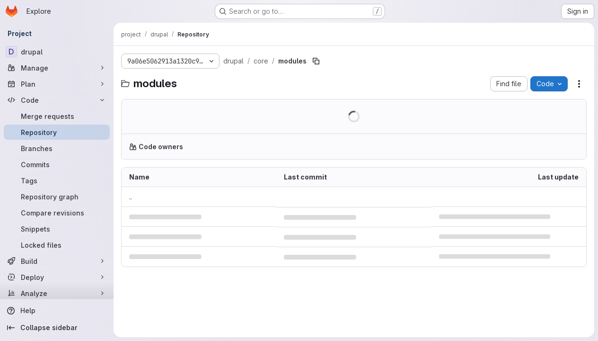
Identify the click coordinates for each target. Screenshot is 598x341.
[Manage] (57, 67)
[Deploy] (57, 277)
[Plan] (57, 83)
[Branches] (57, 148)
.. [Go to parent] (130, 197)
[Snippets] (57, 228)
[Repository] (57, 132)
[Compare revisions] (57, 212)
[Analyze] (57, 293)
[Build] (57, 261)
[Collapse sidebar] (57, 327)
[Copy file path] (316, 61)
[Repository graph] (57, 196)
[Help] (57, 310)
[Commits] (57, 164)
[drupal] (57, 51)
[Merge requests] (57, 116)
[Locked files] (57, 244)
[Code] (57, 100)
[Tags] (57, 180)
